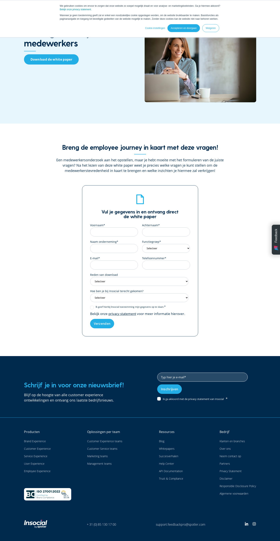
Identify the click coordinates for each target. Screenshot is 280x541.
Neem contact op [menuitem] (230, 456)
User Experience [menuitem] (34, 463)
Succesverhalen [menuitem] (168, 456)
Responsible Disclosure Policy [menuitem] (238, 486)
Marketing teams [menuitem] (97, 456)
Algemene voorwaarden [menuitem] (234, 493)
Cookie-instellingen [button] (155, 28)
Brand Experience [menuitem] (35, 441)
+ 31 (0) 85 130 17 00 (101, 524)
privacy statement (122, 313)
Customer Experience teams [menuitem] (104, 441)
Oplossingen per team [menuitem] (103, 432)
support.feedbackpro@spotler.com (180, 524)
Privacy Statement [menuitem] (231, 471)
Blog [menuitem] (161, 441)
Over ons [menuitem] (225, 449)
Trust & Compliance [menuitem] (171, 478)
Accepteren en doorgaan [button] (184, 28)
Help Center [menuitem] (166, 463)
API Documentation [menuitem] (171, 471)
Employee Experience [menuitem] (37, 471)
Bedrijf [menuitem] (224, 432)
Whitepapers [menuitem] (167, 449)
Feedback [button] (276, 239)
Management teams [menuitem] (99, 463)
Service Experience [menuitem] (35, 456)
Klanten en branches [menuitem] (232, 441)
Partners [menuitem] (225, 463)
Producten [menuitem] (32, 432)
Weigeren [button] (211, 28)
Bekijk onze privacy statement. (76, 9)
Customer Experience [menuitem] (37, 449)
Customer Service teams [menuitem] (102, 449)
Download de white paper (51, 59)
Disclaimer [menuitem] (226, 478)
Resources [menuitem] (167, 432)
